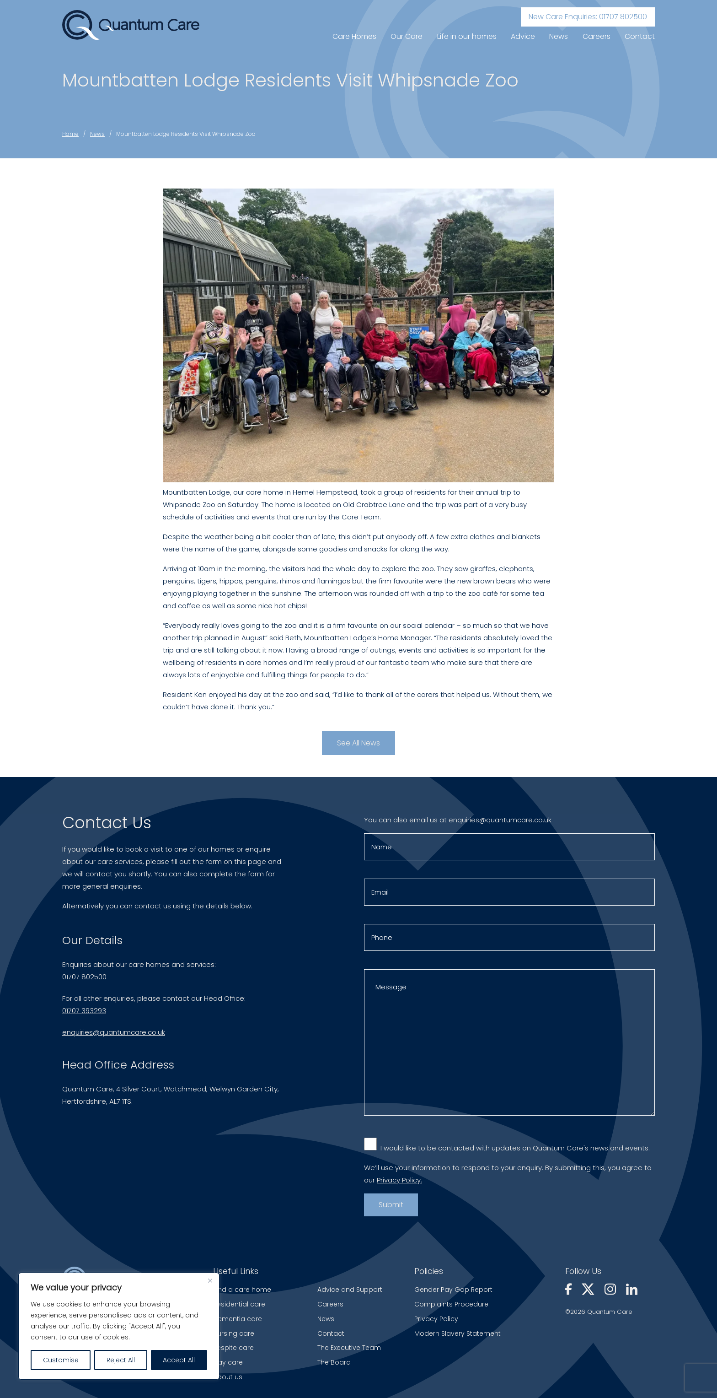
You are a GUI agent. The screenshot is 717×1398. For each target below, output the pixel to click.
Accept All (179, 1360)
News (558, 36)
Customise (61, 1360)
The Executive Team (349, 1347)
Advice (523, 36)
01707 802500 (84, 980)
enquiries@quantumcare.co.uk (113, 1035)
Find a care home (242, 1289)
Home (70, 134)
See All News (358, 743)
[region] (118, 1326)
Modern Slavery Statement (457, 1333)
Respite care (233, 1347)
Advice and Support (349, 1289)
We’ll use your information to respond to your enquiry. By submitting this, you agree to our (508, 1177)
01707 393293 (84, 1014)
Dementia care (237, 1318)
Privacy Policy (436, 1318)
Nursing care (233, 1333)
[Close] (209, 1280)
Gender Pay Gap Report (453, 1289)
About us (227, 1377)
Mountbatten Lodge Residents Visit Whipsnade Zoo (186, 134)
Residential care (239, 1304)
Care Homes (354, 36)
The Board (334, 1362)
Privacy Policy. (399, 1183)
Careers (596, 36)
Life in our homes (467, 36)
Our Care (407, 36)
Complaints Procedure (451, 1304)
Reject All (121, 1360)
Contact (640, 36)
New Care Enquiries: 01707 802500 (588, 16)
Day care (228, 1362)
